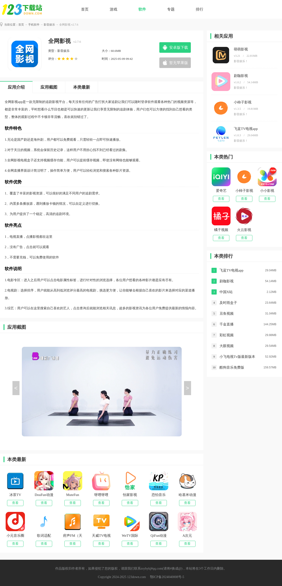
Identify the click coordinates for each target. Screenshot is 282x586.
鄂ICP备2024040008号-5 (167, 577)
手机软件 (33, 24)
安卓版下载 (178, 47)
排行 (199, 9)
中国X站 (226, 292)
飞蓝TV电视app (231, 270)
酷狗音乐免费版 (231, 367)
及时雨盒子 (228, 303)
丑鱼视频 (226, 313)
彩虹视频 (226, 335)
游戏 (113, 9)
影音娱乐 (49, 24)
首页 (85, 9)
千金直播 (226, 324)
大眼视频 (226, 346)
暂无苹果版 (178, 63)
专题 (171, 9)
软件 (142, 9)
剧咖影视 (226, 281)
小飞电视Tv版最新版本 (237, 357)
